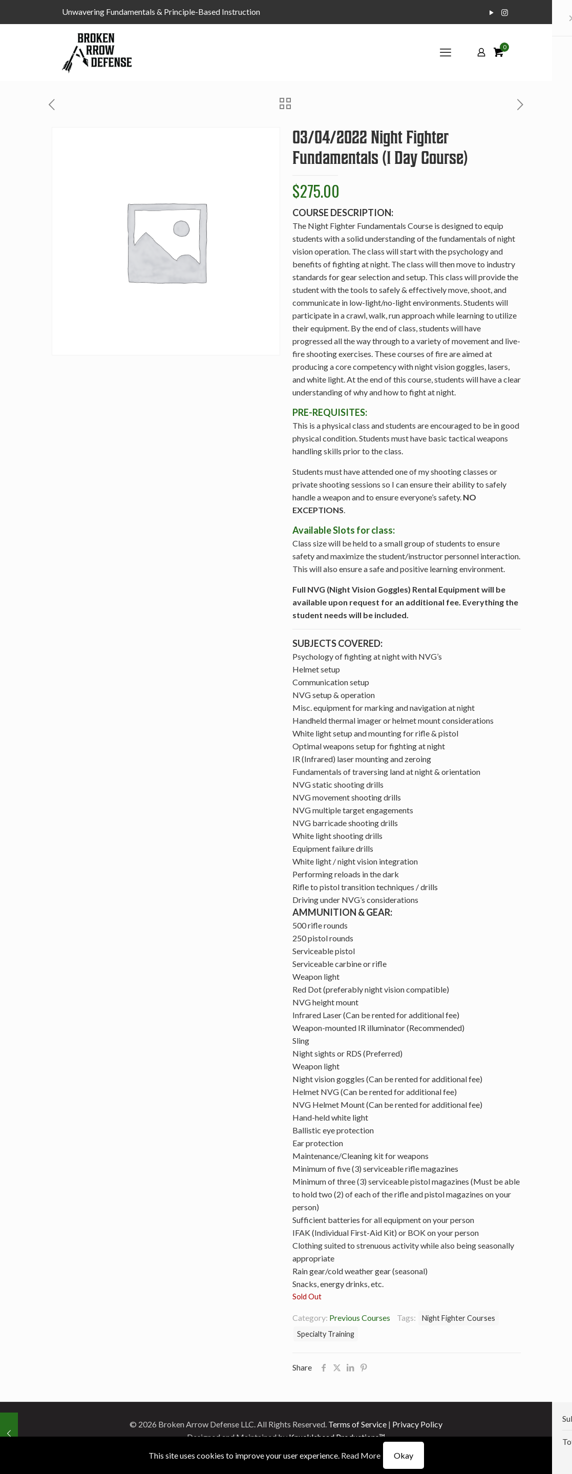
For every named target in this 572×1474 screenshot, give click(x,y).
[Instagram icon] (505, 12)
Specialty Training (325, 1334)
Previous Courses (359, 1317)
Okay (403, 1455)
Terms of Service (357, 1424)
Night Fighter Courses (458, 1318)
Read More (360, 1455)
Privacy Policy (417, 1424)
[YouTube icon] (492, 12)
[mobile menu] (445, 52)
